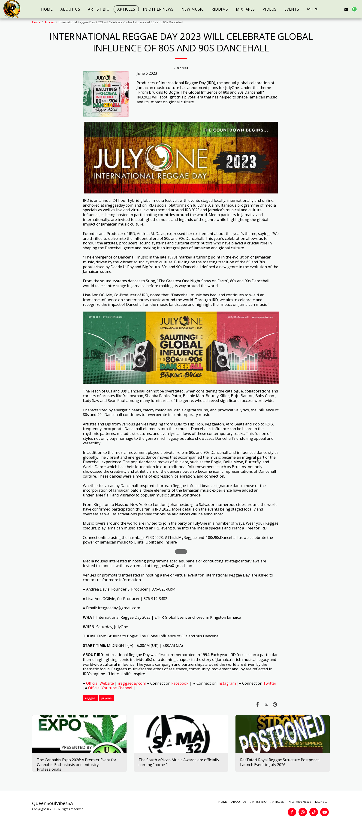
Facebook (180, 683)
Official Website (100, 683)
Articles (50, 22)
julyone (106, 698)
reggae (90, 698)
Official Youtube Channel (110, 687)
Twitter (269, 683)
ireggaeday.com (132, 683)
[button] (330, 9)
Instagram (226, 683)
